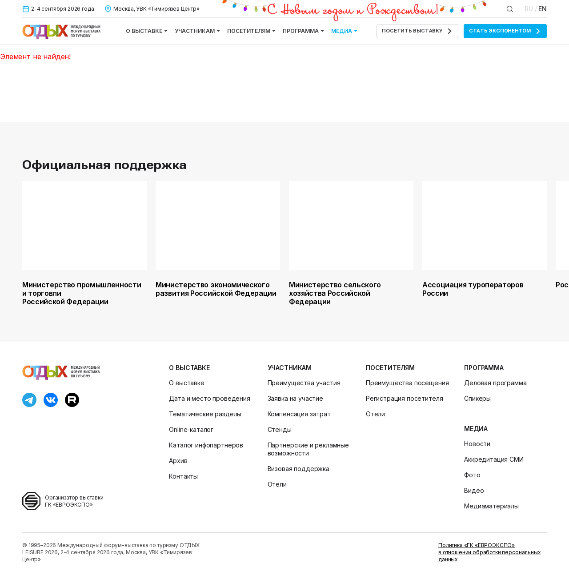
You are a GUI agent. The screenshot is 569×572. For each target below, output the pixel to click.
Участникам (197, 31)
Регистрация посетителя (404, 398)
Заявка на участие (295, 398)
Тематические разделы (205, 414)
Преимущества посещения (407, 383)
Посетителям (251, 31)
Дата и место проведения (209, 398)
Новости (477, 443)
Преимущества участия (304, 383)
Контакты (183, 476)
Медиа (344, 31)
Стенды (280, 429)
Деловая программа (495, 383)
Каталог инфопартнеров (206, 445)
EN (542, 8)
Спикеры (477, 398)
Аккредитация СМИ (493, 459)
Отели (277, 484)
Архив (178, 460)
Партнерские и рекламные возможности (308, 449)
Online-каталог (191, 429)
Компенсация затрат (299, 414)
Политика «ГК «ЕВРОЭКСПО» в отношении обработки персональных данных (489, 552)
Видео (474, 490)
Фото (472, 475)
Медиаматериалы (491, 506)
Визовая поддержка (298, 468)
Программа (303, 31)
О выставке (147, 31)
